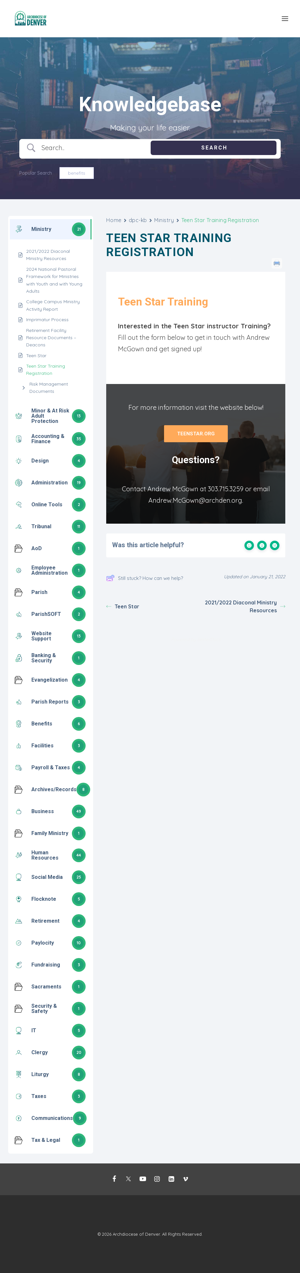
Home (113, 220)
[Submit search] (213, 148)
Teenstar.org (196, 434)
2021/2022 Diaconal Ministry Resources (245, 606)
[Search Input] (89, 148)
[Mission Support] (31, 18)
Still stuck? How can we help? (144, 578)
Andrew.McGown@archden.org (195, 500)
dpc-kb (138, 220)
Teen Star (122, 606)
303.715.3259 (225, 489)
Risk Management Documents (48, 387)
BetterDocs (209, 639)
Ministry (164, 220)
